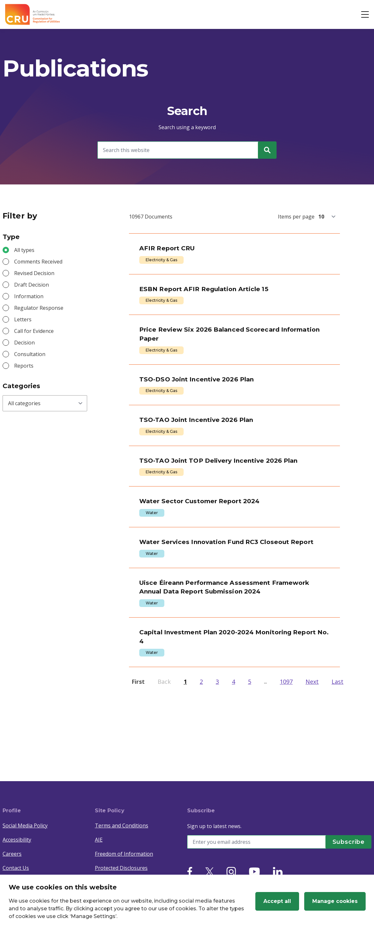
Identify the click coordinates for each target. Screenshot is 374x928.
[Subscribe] (345, 842)
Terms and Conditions (121, 825)
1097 (286, 751)
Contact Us (16, 868)
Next (312, 751)
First (138, 751)
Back (164, 751)
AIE (99, 839)
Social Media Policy (25, 825)
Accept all (277, 901)
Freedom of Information (124, 854)
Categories (21, 386)
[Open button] (365, 14)
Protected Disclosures (121, 868)
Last (337, 751)
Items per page (296, 216)
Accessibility (17, 839)
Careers (12, 854)
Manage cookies (335, 901)
